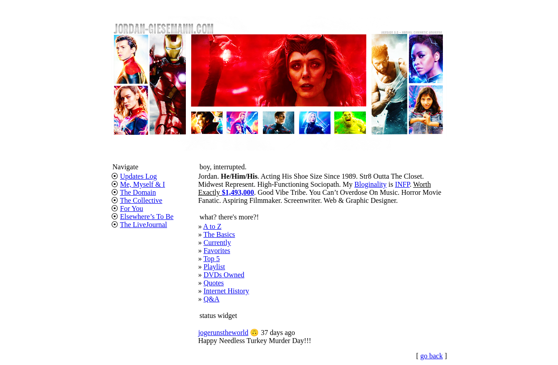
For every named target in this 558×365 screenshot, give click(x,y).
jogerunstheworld (223, 332)
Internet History (226, 291)
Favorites (216, 250)
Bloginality (370, 184)
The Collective (141, 200)
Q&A (211, 299)
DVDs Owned (223, 275)
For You (131, 208)
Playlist (214, 267)
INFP (402, 184)
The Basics (219, 234)
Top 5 (211, 258)
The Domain (138, 192)
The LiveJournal (143, 224)
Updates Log (138, 176)
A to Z (212, 226)
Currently (217, 242)
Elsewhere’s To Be (146, 216)
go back (431, 356)
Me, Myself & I (142, 184)
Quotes (213, 283)
